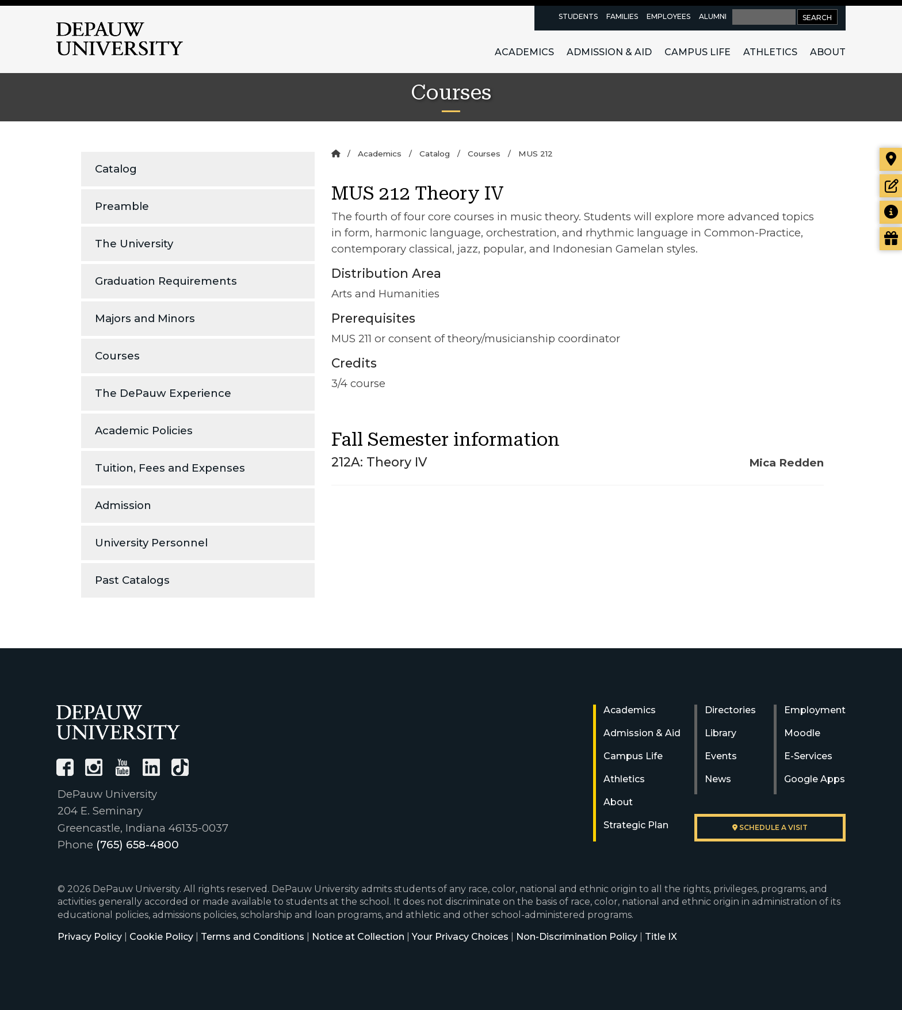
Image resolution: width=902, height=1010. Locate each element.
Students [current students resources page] (578, 16)
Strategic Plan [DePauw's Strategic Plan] (635, 825)
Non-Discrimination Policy (576, 936)
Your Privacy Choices (460, 936)
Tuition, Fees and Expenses (170, 468)
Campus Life (697, 52)
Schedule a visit (770, 827)
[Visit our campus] (891, 159)
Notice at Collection (358, 936)
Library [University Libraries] (720, 733)
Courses (117, 355)
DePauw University (119, 39)
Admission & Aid (609, 52)
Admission (123, 505)
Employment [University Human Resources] (815, 710)
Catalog (116, 168)
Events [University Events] (721, 756)
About (828, 52)
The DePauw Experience (163, 393)
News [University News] (718, 779)
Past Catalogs (132, 580)
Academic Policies (144, 430)
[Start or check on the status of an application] (891, 185)
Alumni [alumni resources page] (713, 16)
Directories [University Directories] (730, 710)
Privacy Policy (90, 936)
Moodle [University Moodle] (802, 733)
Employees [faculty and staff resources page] (668, 16)
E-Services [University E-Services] (808, 756)
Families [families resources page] (622, 16)
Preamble (122, 206)
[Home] (335, 153)
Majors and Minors (145, 318)
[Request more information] (891, 212)
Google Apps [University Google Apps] (814, 779)
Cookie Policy (161, 936)
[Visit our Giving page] (891, 238)
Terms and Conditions (252, 936)
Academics (524, 52)
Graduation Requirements (166, 281)
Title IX (661, 936)
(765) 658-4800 (137, 844)
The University (134, 243)
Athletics (770, 52)
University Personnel (151, 542)
